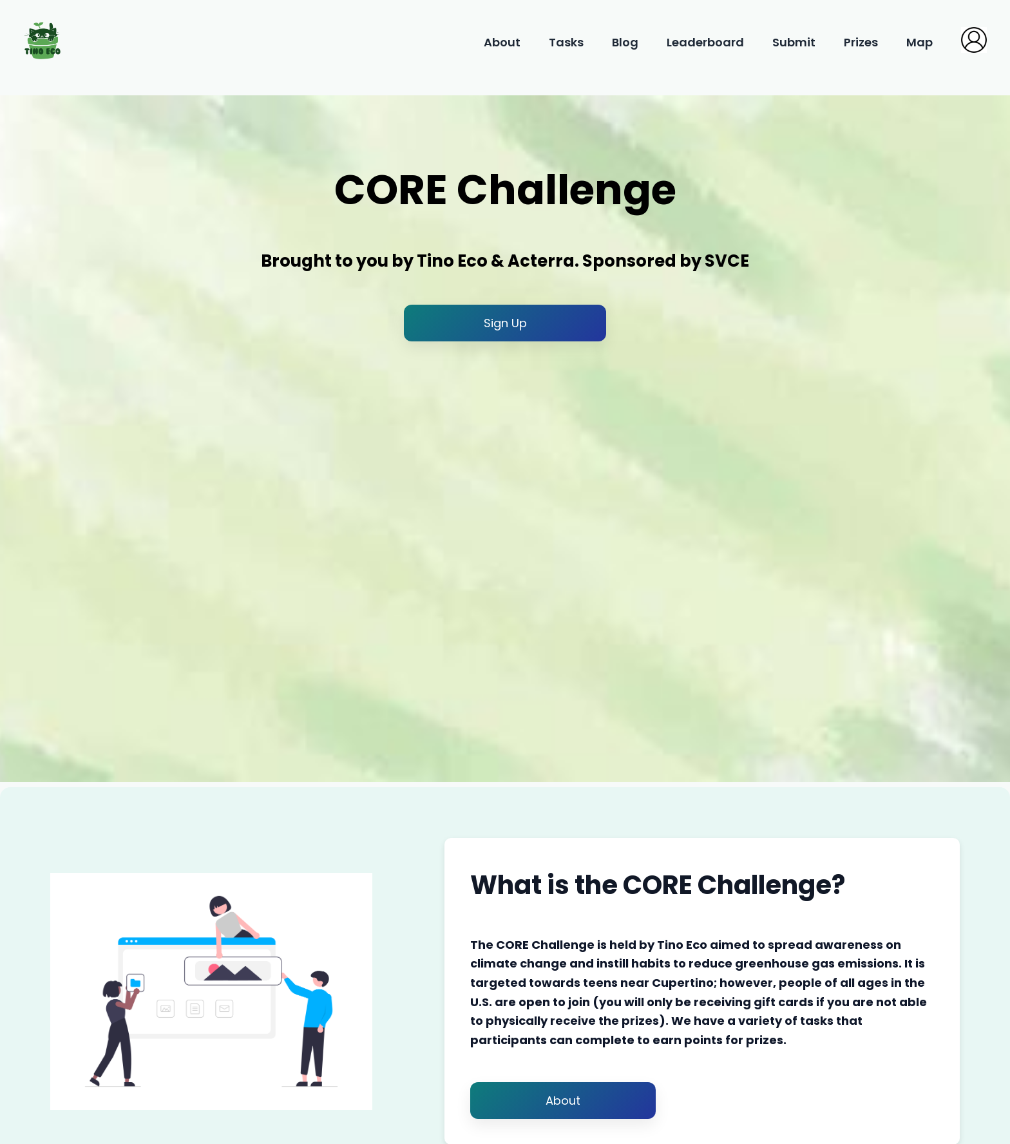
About (503, 42)
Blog (626, 42)
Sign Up (505, 323)
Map (920, 42)
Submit (795, 42)
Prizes (862, 42)
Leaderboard (707, 42)
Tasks (567, 42)
